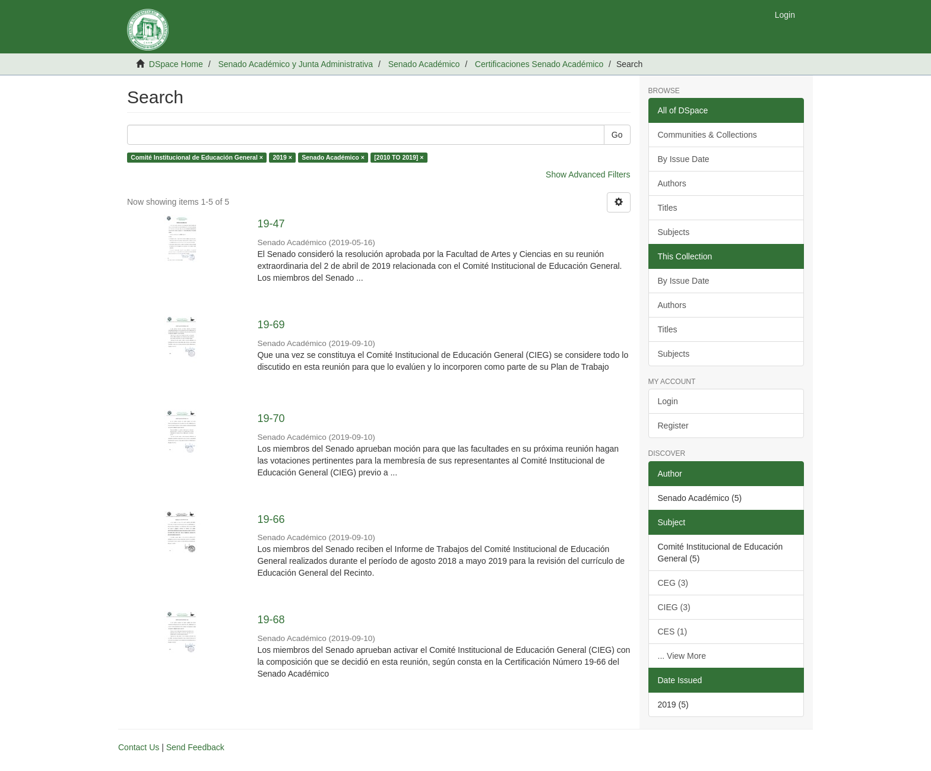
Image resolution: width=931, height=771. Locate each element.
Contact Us (138, 747)
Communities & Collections (707, 134)
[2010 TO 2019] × (398, 157)
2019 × (282, 157)
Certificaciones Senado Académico (539, 64)
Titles (667, 207)
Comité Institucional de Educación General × (197, 157)
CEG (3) (673, 583)
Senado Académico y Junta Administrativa (295, 64)
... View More (682, 656)
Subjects (674, 232)
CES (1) (673, 631)
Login (668, 401)
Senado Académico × (333, 157)
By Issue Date (684, 159)
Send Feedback (195, 747)
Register (673, 425)
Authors (672, 183)
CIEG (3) (674, 607)
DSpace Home (176, 64)
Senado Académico (424, 64)
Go (617, 134)
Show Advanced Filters (588, 174)
